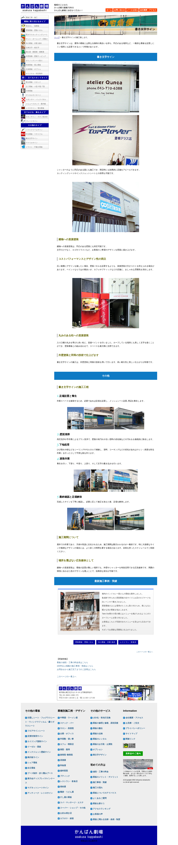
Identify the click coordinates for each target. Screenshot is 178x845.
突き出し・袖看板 (32, 26)
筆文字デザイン (100, 755)
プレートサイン (32, 121)
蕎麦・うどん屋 (67, 792)
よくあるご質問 (100, 798)
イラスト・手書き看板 (34, 147)
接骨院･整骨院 (66, 755)
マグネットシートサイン (38, 788)
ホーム (109, 10)
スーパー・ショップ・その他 (72, 808)
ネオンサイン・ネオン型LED (36, 117)
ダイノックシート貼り (34, 61)
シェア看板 (32, 763)
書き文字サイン (32, 138)
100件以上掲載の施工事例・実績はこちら (75, 666)
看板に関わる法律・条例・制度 (106, 819)
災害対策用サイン (35, 736)
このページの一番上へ (144, 652)
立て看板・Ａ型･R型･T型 (35, 86)
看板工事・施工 (32, 17)
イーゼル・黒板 (34, 747)
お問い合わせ (119, 10)
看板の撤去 (98, 728)
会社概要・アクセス (148, 10)
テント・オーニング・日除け (37, 39)
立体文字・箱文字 (32, 48)
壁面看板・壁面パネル (84, 642)
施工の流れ (98, 787)
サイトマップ (131, 734)
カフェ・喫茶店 (67, 744)
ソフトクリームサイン (34, 130)
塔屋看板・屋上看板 (33, 65)
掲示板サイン (33, 757)
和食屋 (63, 765)
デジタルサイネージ (33, 95)
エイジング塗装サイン (37, 741)
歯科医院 (64, 771)
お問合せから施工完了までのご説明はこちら (76, 669)
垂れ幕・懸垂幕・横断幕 (35, 52)
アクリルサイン (32, 143)
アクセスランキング (101, 809)
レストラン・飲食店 (128, 642)
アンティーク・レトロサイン (40, 793)
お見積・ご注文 (132, 723)
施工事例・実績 (100, 782)
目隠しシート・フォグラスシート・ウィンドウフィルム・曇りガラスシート (40, 722)
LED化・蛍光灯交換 (101, 718)
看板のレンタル (100, 739)
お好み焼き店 (66, 813)
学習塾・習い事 (67, 739)
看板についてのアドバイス (104, 793)
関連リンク (130, 739)
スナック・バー (67, 723)
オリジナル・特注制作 (34, 73)
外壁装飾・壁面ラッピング (36, 56)
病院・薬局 (65, 749)
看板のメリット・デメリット (105, 777)
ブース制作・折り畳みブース (40, 773)
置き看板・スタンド (33, 82)
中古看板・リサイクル (34, 134)
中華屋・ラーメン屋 (69, 718)
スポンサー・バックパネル (36, 99)
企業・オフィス (67, 734)
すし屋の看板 (66, 797)
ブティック (65, 776)
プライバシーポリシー (135, 728)
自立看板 (31, 768)
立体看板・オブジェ (33, 69)
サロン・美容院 (67, 728)
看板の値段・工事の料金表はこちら (72, 662)
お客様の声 (98, 814)
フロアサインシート (36, 731)
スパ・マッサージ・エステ (71, 802)
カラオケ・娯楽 (67, 818)
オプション (98, 749)
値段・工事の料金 (100, 772)
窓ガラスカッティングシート (37, 35)
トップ (57, 37)
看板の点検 (98, 734)
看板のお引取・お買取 (102, 744)
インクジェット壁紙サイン (39, 752)
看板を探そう (99, 803)
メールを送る (132, 10)
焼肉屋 (63, 787)
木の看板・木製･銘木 (106, 642)
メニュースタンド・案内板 (36, 104)
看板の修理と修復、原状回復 (105, 723)
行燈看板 (29, 91)
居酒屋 (63, 760)
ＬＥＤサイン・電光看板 (35, 108)
